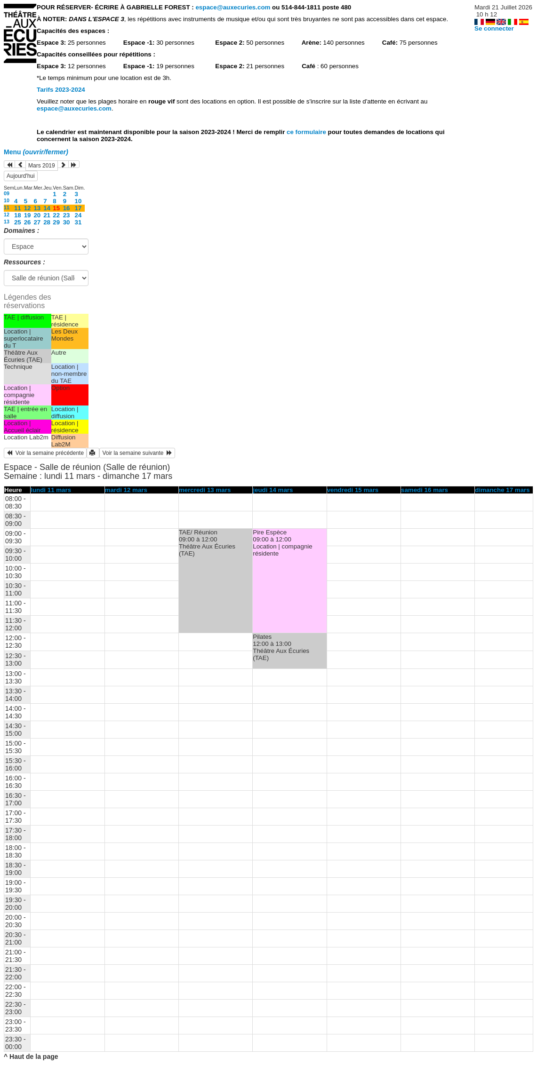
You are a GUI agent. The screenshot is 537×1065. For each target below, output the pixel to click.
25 (17, 222)
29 (56, 222)
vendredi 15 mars (353, 489)
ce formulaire (307, 131)
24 (78, 215)
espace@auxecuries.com (232, 7)
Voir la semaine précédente (45, 453)
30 (66, 222)
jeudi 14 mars (273, 489)
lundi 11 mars (51, 489)
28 (46, 222)
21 (46, 215)
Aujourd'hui (21, 176)
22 (56, 215)
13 (36, 208)
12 (27, 208)
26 (27, 222)
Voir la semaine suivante (137, 453)
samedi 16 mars (424, 489)
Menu (36, 152)
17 (78, 208)
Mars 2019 (41, 165)
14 (46, 208)
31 (78, 222)
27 (36, 222)
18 (17, 215)
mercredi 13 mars (205, 489)
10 (6, 200)
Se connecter (494, 28)
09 (6, 193)
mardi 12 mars (126, 489)
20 (36, 215)
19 (27, 215)
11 (6, 207)
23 (66, 215)
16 (66, 208)
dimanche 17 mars (502, 489)
